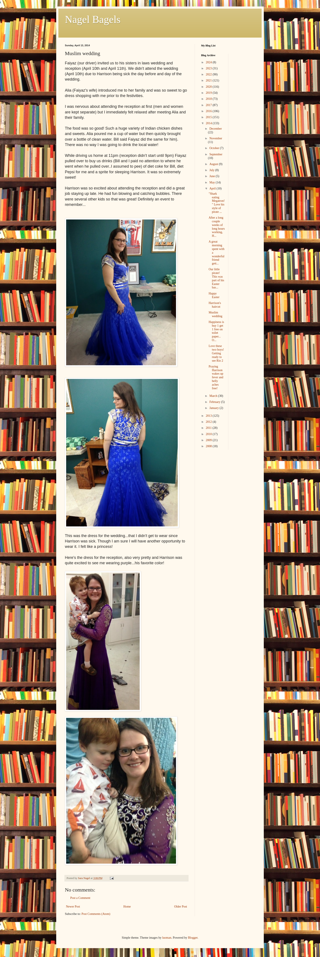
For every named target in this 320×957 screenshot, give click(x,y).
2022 (209, 74)
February (215, 402)
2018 (209, 98)
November (215, 138)
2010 (209, 434)
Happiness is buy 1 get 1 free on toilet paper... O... (216, 331)
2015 (209, 117)
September (215, 154)
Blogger (192, 937)
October (214, 148)
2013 (209, 415)
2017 (209, 105)
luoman (166, 937)
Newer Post (73, 906)
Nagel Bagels (92, 19)
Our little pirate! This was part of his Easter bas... (216, 278)
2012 (209, 421)
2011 (209, 427)
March (213, 395)
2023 (209, 68)
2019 (209, 92)
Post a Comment (80, 898)
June (212, 176)
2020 (209, 86)
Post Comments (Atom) (96, 914)
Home (127, 906)
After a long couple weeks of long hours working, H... (217, 226)
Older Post (180, 906)
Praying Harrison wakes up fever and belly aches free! (216, 377)
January (214, 408)
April (212, 188)
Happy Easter (214, 295)
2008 (209, 446)
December (215, 128)
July (212, 170)
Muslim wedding (215, 314)
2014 (209, 123)
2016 (209, 111)
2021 (209, 80)
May (212, 182)
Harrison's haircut (215, 304)
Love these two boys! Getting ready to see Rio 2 (216, 353)
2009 (209, 440)
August (214, 164)
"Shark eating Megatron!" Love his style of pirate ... (217, 202)
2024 (209, 62)
